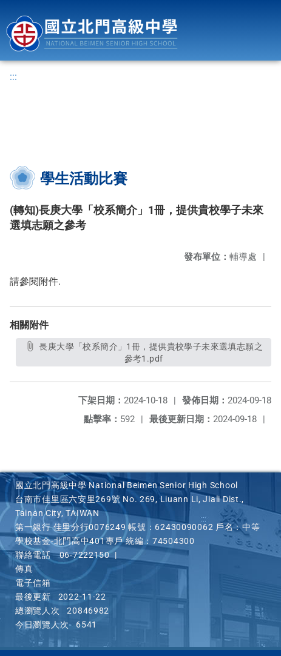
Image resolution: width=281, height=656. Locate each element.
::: (13, 76)
